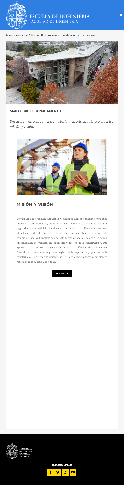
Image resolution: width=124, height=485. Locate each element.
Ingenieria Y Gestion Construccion (36, 35)
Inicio (9, 35)
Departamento (68, 35)
